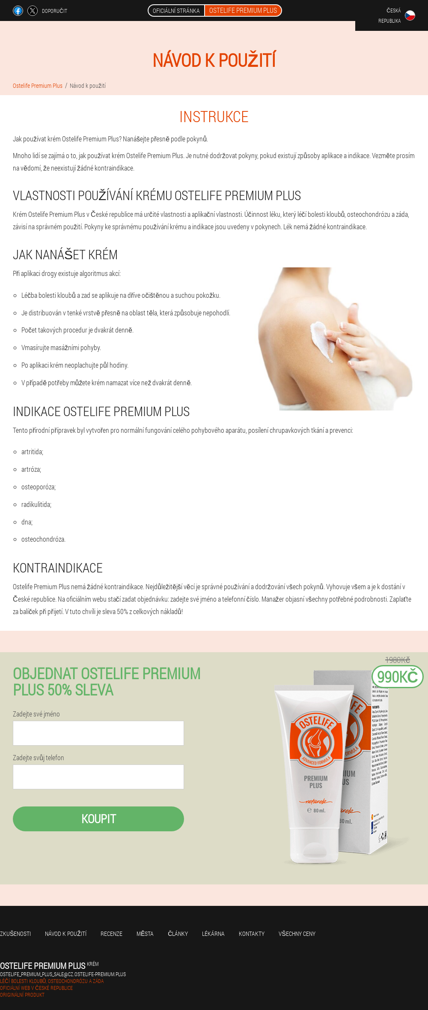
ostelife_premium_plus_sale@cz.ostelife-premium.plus (63, 974)
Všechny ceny (297, 933)
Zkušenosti (15, 933)
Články (178, 933)
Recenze (111, 933)
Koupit (98, 819)
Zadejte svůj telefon (38, 757)
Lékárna (213, 933)
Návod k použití (65, 933)
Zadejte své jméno (36, 713)
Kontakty (252, 933)
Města (145, 933)
